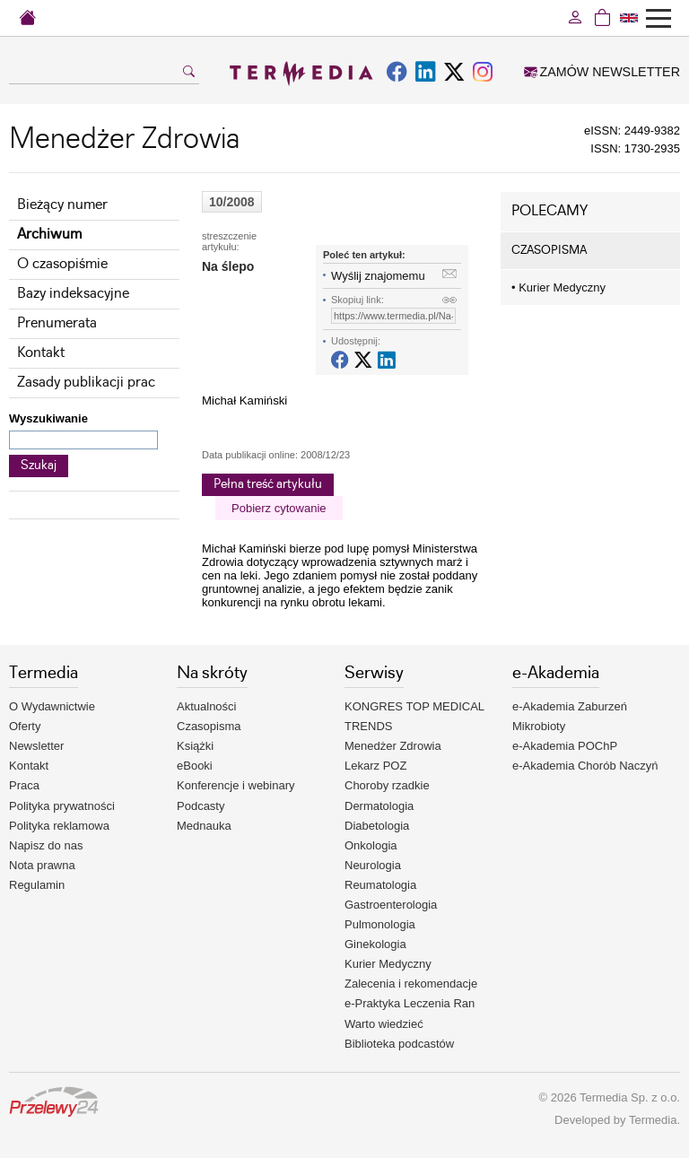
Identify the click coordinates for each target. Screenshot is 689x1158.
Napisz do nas (46, 845)
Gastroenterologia (390, 904)
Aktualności (206, 706)
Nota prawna (42, 865)
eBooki (195, 765)
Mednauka (204, 825)
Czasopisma (209, 726)
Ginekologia (375, 944)
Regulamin (37, 885)
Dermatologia (379, 806)
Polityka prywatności (62, 806)
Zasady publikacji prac (86, 382)
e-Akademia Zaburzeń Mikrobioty (569, 716)
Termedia (652, 1120)
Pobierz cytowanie (279, 508)
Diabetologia (376, 825)
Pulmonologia (379, 924)
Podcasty (200, 806)
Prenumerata (57, 323)
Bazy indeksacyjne (73, 293)
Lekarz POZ (375, 765)
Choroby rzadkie (387, 785)
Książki (195, 746)
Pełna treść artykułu (268, 484)
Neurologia (372, 865)
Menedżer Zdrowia (392, 746)
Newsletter (36, 746)
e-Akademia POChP (564, 746)
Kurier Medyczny (558, 287)
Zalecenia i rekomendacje (410, 983)
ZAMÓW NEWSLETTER (602, 72)
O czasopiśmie (62, 264)
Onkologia (370, 845)
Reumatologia (380, 885)
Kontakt (41, 353)
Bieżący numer (62, 205)
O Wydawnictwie (52, 706)
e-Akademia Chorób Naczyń (585, 765)
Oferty (24, 726)
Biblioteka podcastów (399, 1043)
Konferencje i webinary (236, 785)
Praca (24, 785)
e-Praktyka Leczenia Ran (409, 1003)
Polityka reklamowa (59, 825)
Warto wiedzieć (383, 1024)
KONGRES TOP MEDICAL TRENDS (414, 716)
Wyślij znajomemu (378, 276)
